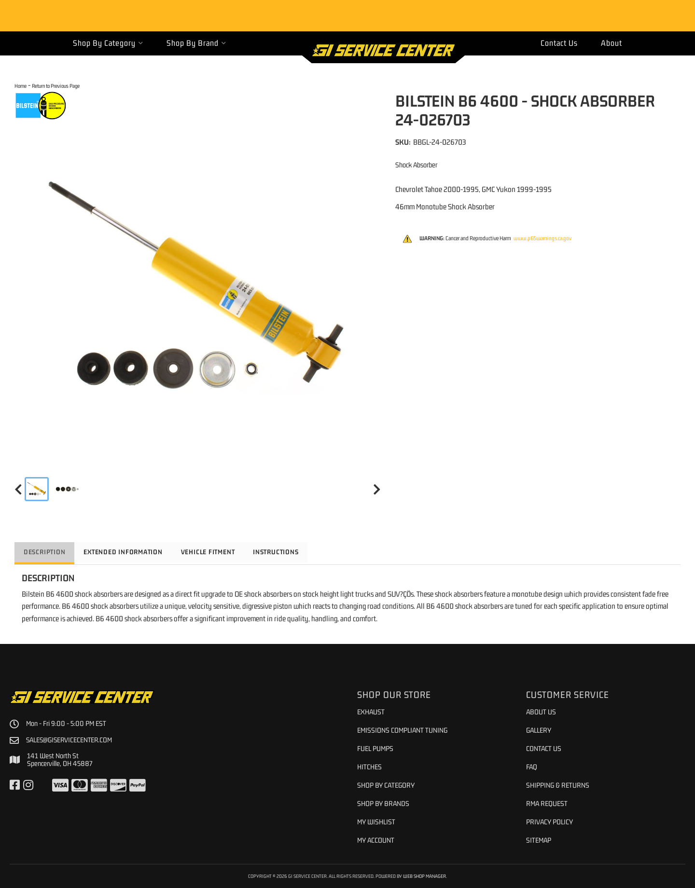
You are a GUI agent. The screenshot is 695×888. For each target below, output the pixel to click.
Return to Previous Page (56, 85)
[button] (108, 43)
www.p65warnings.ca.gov (542, 238)
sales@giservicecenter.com (70, 740)
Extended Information (126, 552)
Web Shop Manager (424, 876)
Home (20, 85)
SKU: (403, 141)
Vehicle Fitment (214, 552)
